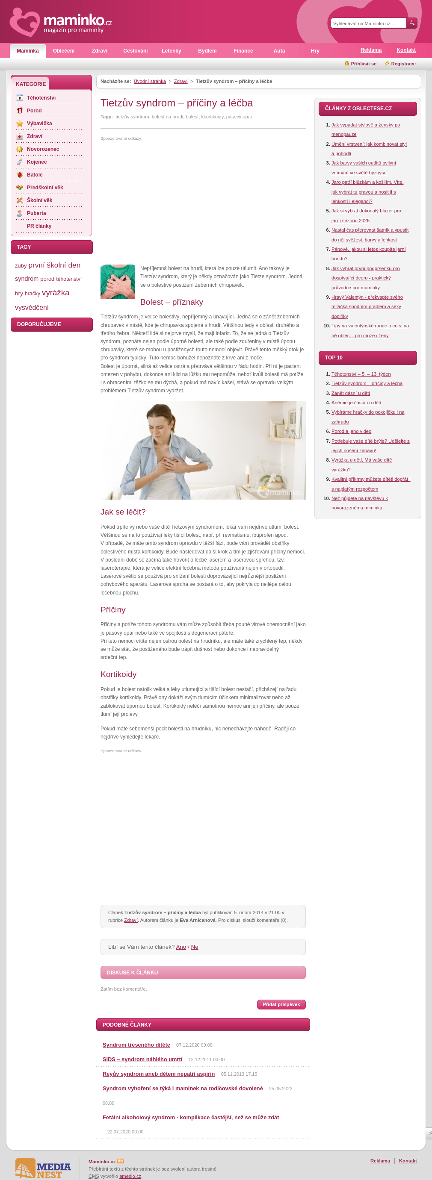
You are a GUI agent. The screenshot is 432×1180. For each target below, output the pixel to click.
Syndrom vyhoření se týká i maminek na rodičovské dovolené (183, 1088)
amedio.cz (130, 1176)
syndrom (26, 278)
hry (19, 293)
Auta (279, 51)
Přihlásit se (364, 63)
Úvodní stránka (150, 81)
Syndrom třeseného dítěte (136, 1045)
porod (47, 279)
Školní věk (39, 200)
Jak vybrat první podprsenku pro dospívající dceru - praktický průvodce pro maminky (365, 278)
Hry (315, 51)
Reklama (371, 50)
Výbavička (39, 124)
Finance (243, 51)
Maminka (27, 51)
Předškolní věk (45, 188)
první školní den (54, 265)
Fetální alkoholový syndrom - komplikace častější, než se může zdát (191, 1117)
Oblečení (64, 51)
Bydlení (207, 51)
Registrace (403, 63)
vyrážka (55, 292)
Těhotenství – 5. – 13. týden (361, 374)
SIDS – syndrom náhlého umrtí (142, 1059)
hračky (32, 294)
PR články (39, 226)
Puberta (36, 213)
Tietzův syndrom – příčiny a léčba (366, 383)
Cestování (135, 51)
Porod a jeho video (351, 431)
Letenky (171, 51)
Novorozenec (43, 149)
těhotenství (69, 279)
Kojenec (37, 162)
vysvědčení (32, 307)
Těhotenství (41, 98)
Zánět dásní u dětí (350, 393)
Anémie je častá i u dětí (356, 402)
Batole (35, 175)
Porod (34, 111)
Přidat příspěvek (281, 1004)
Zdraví (99, 51)
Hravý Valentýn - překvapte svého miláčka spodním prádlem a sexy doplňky (367, 306)
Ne (194, 947)
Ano (181, 947)
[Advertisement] (172, 203)
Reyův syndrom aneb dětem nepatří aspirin (159, 1074)
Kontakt (406, 50)
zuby (21, 265)
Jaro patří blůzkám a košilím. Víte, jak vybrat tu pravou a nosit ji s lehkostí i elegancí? (367, 192)
